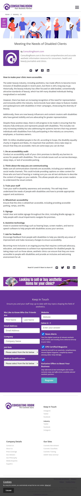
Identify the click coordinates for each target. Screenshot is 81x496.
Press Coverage (11, 452)
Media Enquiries (11, 461)
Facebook (47, 417)
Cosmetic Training (50, 452)
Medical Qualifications (14, 358)
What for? (48, 485)
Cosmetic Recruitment (51, 446)
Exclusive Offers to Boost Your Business (55, 365)
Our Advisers (10, 455)
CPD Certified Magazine (56, 347)
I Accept (8, 490)
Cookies (7, 482)
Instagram (47, 411)
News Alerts (51, 334)
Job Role (8, 347)
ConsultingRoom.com (33, 51)
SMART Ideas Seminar (51, 455)
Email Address (10, 326)
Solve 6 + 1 (46, 323)
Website (45, 312)
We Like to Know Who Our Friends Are (20, 313)
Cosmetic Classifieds (50, 449)
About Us (9, 449)
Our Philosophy (11, 458)
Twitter (46, 414)
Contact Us (10, 446)
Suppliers (9, 464)
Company (8, 336)
